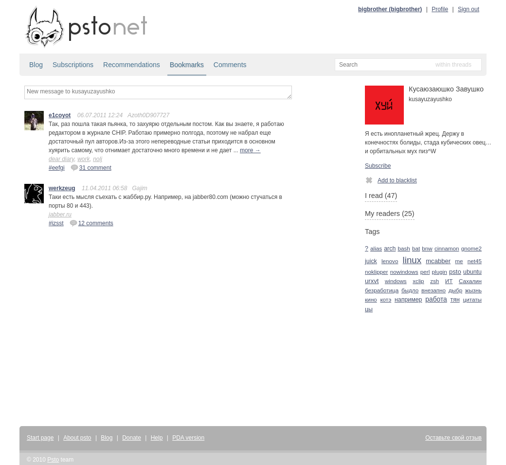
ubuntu (472, 271)
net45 (475, 261)
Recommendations (131, 65)
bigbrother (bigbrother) (390, 9)
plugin (439, 271)
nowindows (404, 271)
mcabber (438, 261)
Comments (230, 65)
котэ (385, 299)
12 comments (91, 223)
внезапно (433, 290)
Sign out (468, 9)
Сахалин (470, 281)
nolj (97, 159)
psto (455, 271)
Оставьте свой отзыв (453, 437)
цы (369, 309)
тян (455, 299)
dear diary (61, 159)
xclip (418, 281)
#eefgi (57, 167)
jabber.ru (60, 214)
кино (371, 299)
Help (157, 437)
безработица (381, 290)
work (83, 159)
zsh (434, 281)
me (459, 261)
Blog (36, 65)
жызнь (473, 290)
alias (376, 248)
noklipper (376, 271)
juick (371, 261)
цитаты (472, 299)
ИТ (449, 281)
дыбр (455, 290)
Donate (131, 437)
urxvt (372, 281)
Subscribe (378, 165)
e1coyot (60, 115)
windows (396, 281)
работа (436, 299)
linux (412, 260)
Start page (40, 437)
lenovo (389, 261)
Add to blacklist (391, 180)
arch (390, 248)
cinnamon (446, 248)
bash (404, 248)
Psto (53, 459)
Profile (440, 9)
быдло (409, 290)
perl (425, 271)
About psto (77, 437)
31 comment (91, 167)
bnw (427, 248)
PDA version (188, 437)
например (408, 299)
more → (250, 150)
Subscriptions (73, 65)
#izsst (56, 223)
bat (416, 248)
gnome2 (471, 248)
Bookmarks (187, 65)
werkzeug (62, 188)
